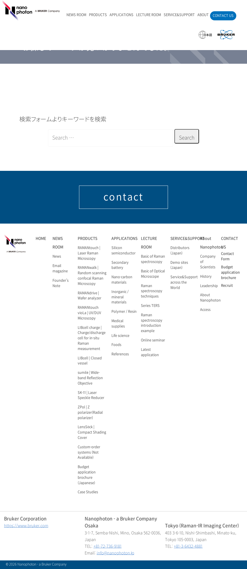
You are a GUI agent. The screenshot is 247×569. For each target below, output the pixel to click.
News (57, 256)
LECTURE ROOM (148, 15)
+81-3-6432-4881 (188, 546)
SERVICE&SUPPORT (179, 15)
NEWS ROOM (76, 15)
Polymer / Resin (124, 312)
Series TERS (150, 306)
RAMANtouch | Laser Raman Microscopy (89, 253)
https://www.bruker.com (26, 525)
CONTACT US (223, 16)
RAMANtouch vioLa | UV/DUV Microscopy (89, 313)
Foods (116, 345)
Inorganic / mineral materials (120, 297)
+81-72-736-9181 (107, 546)
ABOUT (203, 15)
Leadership (209, 286)
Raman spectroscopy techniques (151, 291)
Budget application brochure (230, 272)
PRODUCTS (98, 15)
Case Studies (88, 492)
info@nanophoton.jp (115, 553)
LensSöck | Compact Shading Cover (92, 432)
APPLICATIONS (121, 15)
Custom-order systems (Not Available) (89, 452)
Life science (120, 336)
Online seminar (153, 340)
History (206, 276)
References (120, 354)
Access (205, 310)
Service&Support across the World (184, 282)
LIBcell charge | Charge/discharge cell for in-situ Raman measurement (92, 338)
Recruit (227, 286)
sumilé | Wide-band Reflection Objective (90, 378)
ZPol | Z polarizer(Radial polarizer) (90, 412)
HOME (41, 238)
